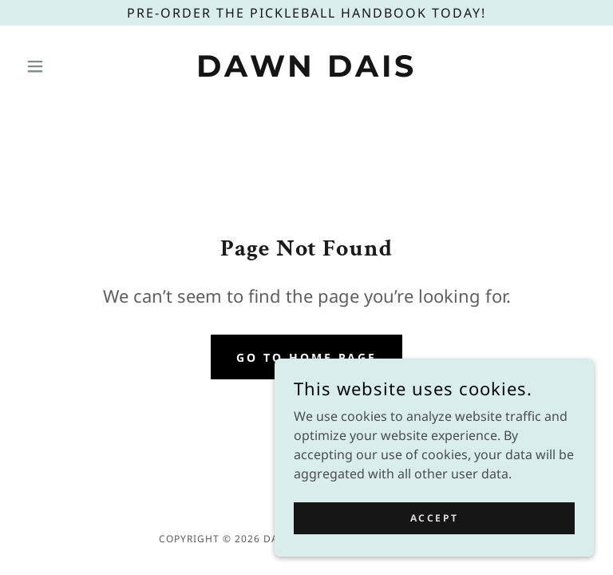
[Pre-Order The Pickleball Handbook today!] (306, 12)
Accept (434, 518)
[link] (306, 72)
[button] (62, 66)
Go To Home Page (306, 357)
